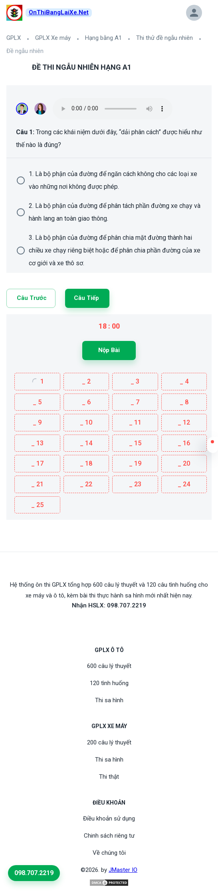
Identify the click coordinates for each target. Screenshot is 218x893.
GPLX (13, 37)
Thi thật (109, 776)
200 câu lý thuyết (109, 742)
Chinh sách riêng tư (109, 835)
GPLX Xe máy (53, 37)
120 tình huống (109, 683)
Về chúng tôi (109, 852)
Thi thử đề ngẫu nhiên (164, 37)
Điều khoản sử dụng (109, 818)
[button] (212, 447)
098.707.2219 (34, 873)
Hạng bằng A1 (103, 37)
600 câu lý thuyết (109, 666)
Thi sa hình (109, 700)
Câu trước (32, 298)
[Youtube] (109, 624)
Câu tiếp (86, 298)
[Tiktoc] (118, 624)
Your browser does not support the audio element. (112, 108)
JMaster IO (123, 869)
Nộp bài (109, 350)
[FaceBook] (99, 624)
